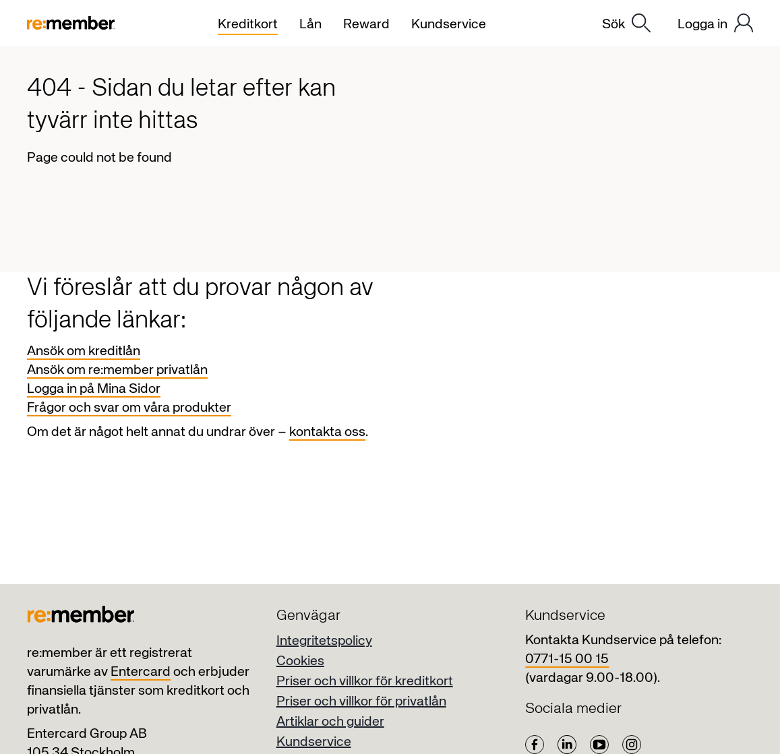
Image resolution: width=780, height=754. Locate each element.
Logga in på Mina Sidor (93, 389)
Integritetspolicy (324, 641)
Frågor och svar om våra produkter (129, 408)
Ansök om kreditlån (83, 351)
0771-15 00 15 (567, 659)
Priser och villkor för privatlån (361, 702)
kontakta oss (327, 432)
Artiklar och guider (330, 722)
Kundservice (313, 742)
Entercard (141, 672)
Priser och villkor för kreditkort (364, 681)
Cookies (300, 661)
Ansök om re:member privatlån (117, 370)
